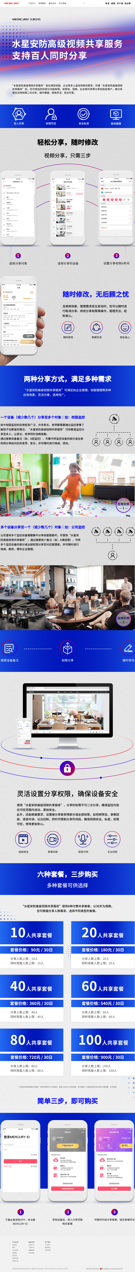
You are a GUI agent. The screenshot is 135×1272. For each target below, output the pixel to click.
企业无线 (15, 1250)
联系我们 (48, 1247)
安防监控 (15, 1258)
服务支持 (52, 3)
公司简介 (48, 1245)
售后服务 (31, 1253)
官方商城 (62, 3)
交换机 (14, 1253)
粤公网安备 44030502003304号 (111, 1269)
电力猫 (14, 1255)
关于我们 (48, 1242)
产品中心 (32, 3)
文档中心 (31, 1245)
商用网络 (42, 3)
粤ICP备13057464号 (92, 1269)
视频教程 (31, 1250)
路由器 (14, 1245)
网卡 (13, 1247)
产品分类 (15, 1242)
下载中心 (31, 1247)
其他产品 (15, 1261)
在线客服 (48, 1250)
